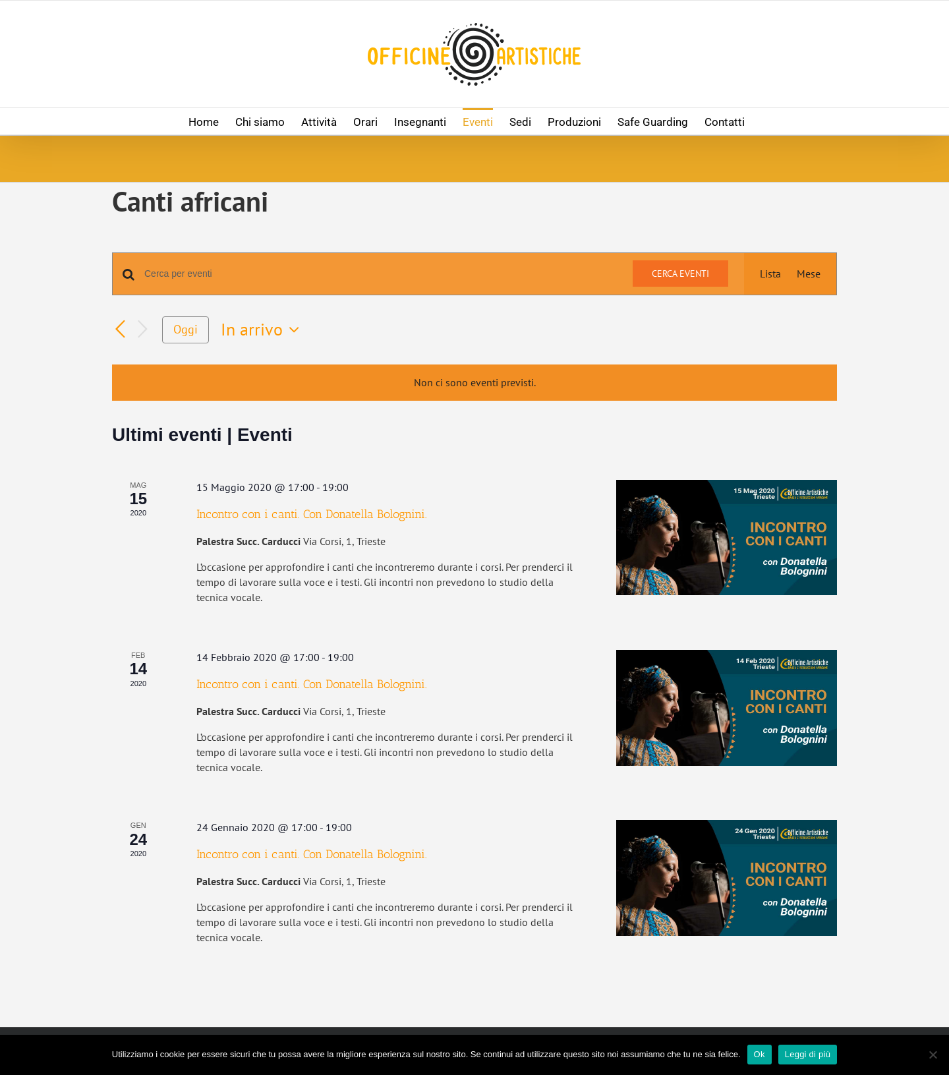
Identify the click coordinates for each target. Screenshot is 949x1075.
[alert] (474, 382)
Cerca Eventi (680, 273)
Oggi (185, 329)
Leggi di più (808, 1054)
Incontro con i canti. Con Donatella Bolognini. (311, 514)
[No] (932, 1054)
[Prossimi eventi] (142, 330)
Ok (759, 1054)
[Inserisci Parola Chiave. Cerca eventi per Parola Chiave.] (380, 274)
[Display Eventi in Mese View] (808, 274)
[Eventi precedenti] (120, 330)
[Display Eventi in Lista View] (770, 274)
